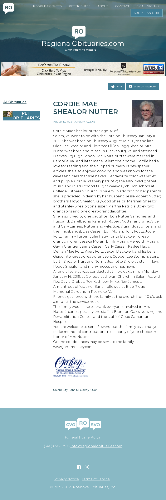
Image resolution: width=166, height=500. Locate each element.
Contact (122, 6)
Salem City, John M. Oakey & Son (75, 389)
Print (116, 86)
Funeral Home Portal (83, 437)
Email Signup (148, 6)
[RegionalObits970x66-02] (83, 69)
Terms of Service (96, 479)
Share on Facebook (142, 86)
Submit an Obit (146, 13)
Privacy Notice (66, 479)
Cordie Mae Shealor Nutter (85, 108)
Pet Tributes (79, 6)
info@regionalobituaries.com (96, 446)
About (102, 6)
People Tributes (47, 6)
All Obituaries (14, 102)
